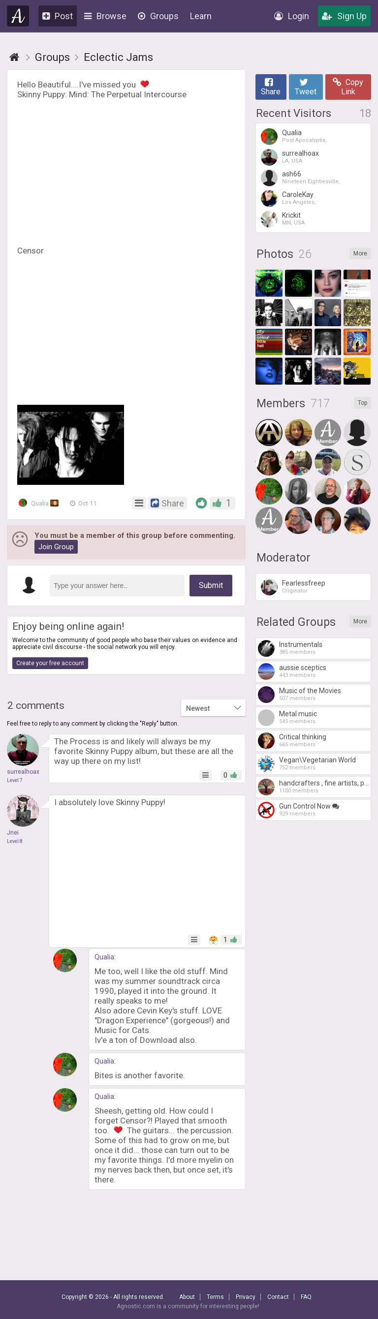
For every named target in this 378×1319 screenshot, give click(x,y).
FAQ (306, 1296)
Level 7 (15, 780)
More (360, 253)
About (187, 1296)
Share (271, 87)
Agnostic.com (18, 16)
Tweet (305, 87)
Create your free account (50, 663)
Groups (158, 16)
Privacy (245, 1296)
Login (291, 16)
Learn (201, 16)
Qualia (40, 503)
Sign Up (344, 16)
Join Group (56, 546)
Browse (105, 16)
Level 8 (15, 841)
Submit (211, 585)
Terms (215, 1296)
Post (57, 16)
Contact (278, 1296)
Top (362, 402)
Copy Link (348, 87)
